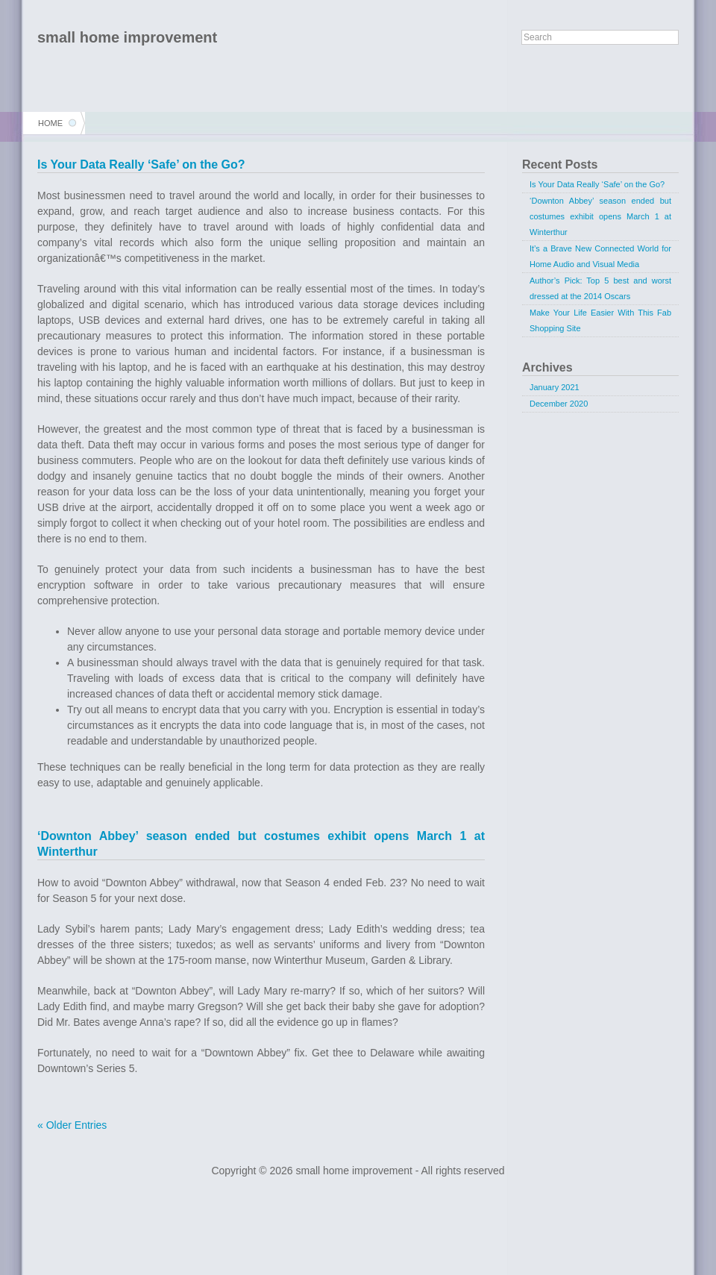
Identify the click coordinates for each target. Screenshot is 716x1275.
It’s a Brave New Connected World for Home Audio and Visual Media (600, 256)
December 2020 (559, 403)
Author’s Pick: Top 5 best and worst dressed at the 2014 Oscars (600, 288)
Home (50, 123)
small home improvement (127, 37)
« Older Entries (72, 1125)
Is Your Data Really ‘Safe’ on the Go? (141, 164)
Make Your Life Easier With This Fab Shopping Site (600, 320)
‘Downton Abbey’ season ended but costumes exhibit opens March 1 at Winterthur (600, 216)
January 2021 (555, 387)
